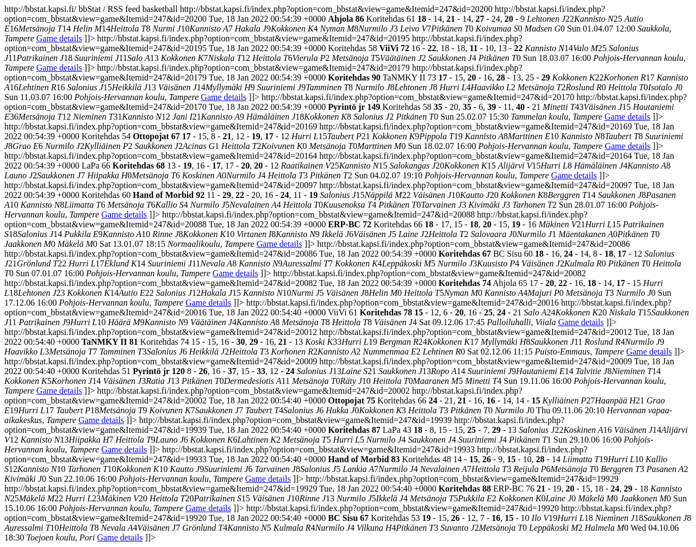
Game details (59, 38)
